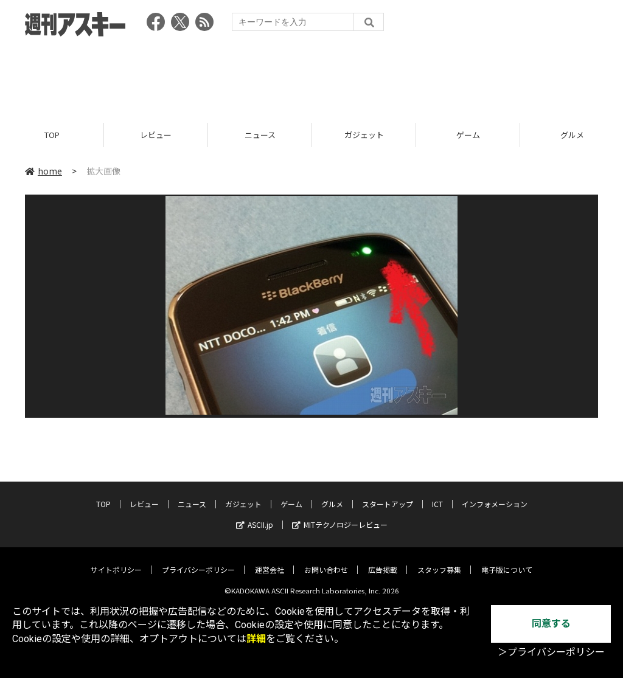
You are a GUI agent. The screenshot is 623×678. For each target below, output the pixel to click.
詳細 (256, 639)
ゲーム (468, 135)
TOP (52, 135)
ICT (437, 495)
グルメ (332, 495)
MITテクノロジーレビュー (340, 516)
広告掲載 (382, 561)
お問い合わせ (326, 561)
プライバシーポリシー (198, 561)
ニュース (260, 135)
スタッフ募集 (439, 561)
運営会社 (269, 561)
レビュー (156, 135)
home (43, 171)
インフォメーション (494, 495)
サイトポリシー (116, 561)
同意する (551, 623)
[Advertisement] (311, 76)
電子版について (506, 561)
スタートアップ (387, 495)
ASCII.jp (254, 516)
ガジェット (364, 135)
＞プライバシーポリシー (551, 652)
